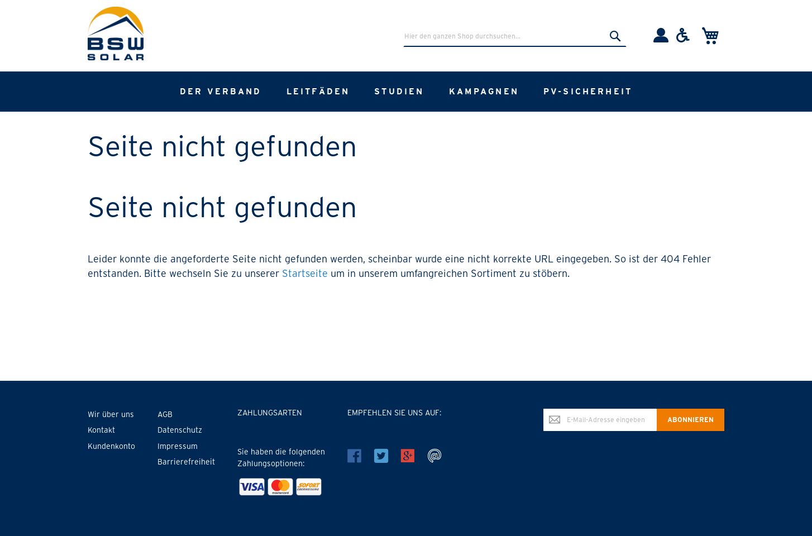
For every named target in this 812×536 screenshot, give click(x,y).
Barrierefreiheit (186, 461)
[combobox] (515, 36)
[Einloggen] (660, 40)
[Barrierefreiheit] (682, 40)
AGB (165, 414)
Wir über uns (111, 414)
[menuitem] (221, 91)
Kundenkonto (111, 446)
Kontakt (101, 429)
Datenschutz (179, 429)
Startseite (305, 273)
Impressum (177, 446)
